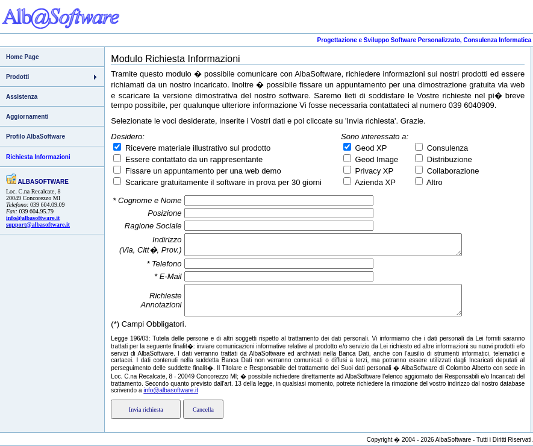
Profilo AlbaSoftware (35, 136)
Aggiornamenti (27, 116)
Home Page (22, 57)
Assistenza (21, 96)
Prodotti (17, 77)
